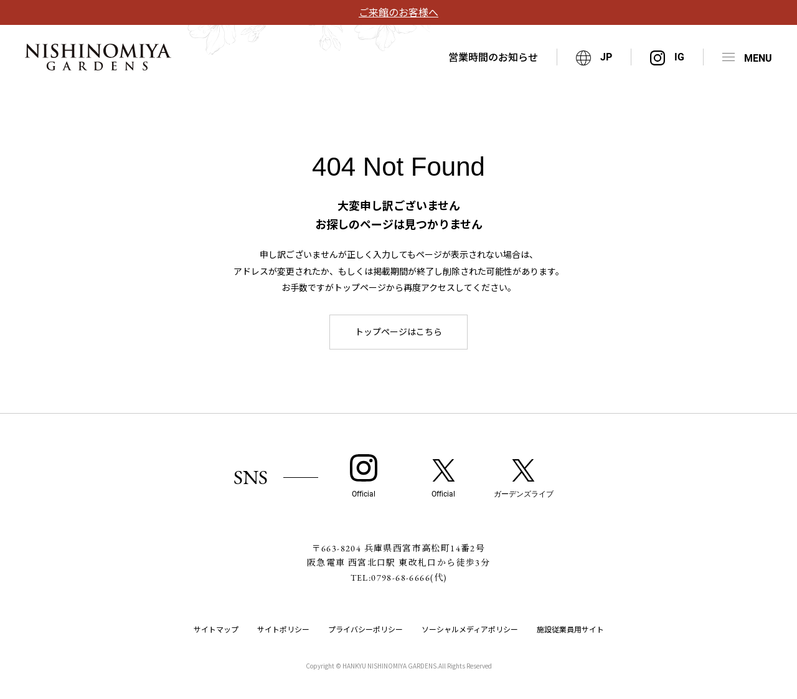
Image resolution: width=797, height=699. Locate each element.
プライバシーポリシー (365, 629)
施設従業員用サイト (570, 629)
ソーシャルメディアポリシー (470, 629)
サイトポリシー (283, 629)
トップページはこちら (398, 331)
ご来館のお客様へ (398, 12)
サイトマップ (216, 629)
